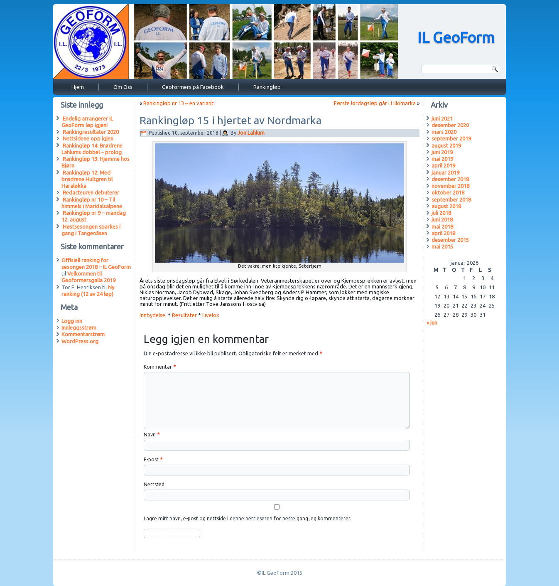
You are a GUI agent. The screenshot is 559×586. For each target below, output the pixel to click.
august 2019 (446, 145)
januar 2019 (445, 172)
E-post (153, 459)
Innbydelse (153, 315)
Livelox (211, 315)
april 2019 (443, 165)
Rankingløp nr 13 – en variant (178, 103)
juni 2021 (442, 118)
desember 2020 (450, 125)
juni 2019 (442, 152)
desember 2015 (450, 240)
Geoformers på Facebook (193, 87)
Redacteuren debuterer (91, 192)
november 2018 (450, 186)
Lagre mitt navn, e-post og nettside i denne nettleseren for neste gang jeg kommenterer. (247, 518)
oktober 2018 (448, 192)
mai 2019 (442, 159)
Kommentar (160, 366)
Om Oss (122, 87)
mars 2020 (444, 132)
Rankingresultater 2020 (91, 132)
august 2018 (446, 206)
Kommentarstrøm (83, 334)
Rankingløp (267, 87)
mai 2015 (442, 246)
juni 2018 (442, 219)
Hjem (77, 87)
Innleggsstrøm (78, 327)
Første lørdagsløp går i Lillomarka (375, 103)
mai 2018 (442, 226)
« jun (432, 322)
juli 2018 (441, 213)
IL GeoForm (456, 37)
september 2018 (451, 199)
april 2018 (443, 233)
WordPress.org (79, 341)
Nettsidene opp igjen (88, 138)
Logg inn (71, 321)
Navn (151, 434)
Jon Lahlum (251, 132)
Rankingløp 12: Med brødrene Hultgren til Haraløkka (87, 179)
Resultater (184, 315)
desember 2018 (450, 179)
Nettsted (154, 484)
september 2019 (451, 138)
